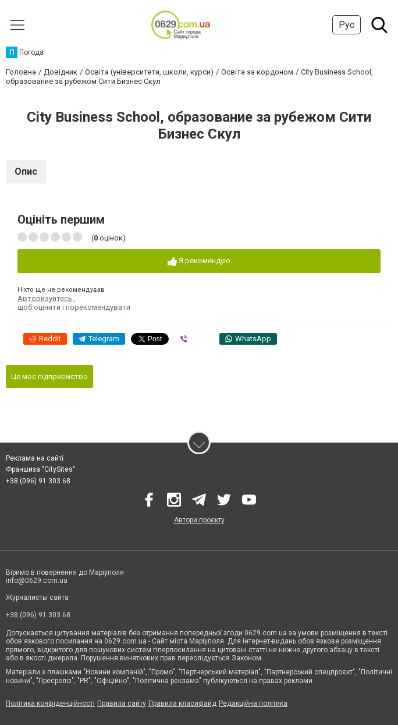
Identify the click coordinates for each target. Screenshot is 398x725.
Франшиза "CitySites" (40, 469)
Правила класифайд (182, 703)
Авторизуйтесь (45, 298)
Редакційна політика (253, 703)
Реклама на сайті (34, 458)
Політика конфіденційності (50, 703)
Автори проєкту (199, 520)
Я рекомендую (199, 261)
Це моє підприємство (49, 376)
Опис (26, 171)
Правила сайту (121, 703)
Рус (346, 24)
